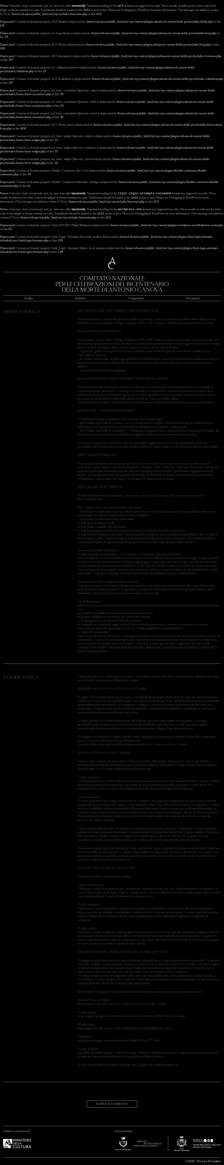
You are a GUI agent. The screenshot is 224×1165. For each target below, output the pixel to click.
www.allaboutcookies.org (163, 1065)
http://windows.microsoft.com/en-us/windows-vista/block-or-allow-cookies (122, 1004)
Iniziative (80, 298)
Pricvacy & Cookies (209, 1161)
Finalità (28, 298)
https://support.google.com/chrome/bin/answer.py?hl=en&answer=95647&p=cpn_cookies (132, 1016)
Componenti (136, 298)
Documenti (193, 298)
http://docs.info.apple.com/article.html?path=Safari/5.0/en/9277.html (118, 1040)
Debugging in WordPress (136, 10)
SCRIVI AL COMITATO (112, 1104)
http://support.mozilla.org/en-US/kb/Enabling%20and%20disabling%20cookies (125, 1028)
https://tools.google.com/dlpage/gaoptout (139, 1056)
